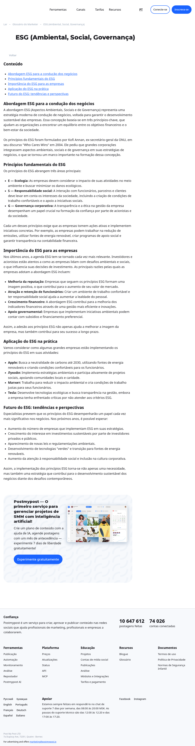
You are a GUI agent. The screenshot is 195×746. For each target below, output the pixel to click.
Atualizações (49, 659)
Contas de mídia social (94, 659)
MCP (45, 676)
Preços (46, 654)
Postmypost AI (12, 682)
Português (21, 704)
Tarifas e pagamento (93, 682)
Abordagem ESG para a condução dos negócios (42, 74)
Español (8, 715)
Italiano (20, 715)
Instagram (140, 699)
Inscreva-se (181, 9)
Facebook (124, 699)
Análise (7, 670)
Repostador (10, 676)
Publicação (10, 654)
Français (8, 710)
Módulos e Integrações (95, 676)
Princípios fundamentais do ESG (31, 79)
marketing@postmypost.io (43, 741)
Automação (10, 659)
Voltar (10, 55)
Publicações (88, 665)
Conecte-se (160, 9)
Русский (8, 699)
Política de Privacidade (171, 659)
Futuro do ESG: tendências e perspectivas (38, 94)
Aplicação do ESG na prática (28, 89)
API (44, 670)
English (7, 704)
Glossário (125, 659)
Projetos (86, 654)
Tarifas (99, 9)
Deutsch (21, 710)
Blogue (123, 654)
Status (46, 665)
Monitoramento (13, 665)
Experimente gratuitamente (38, 559)
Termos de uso (167, 654)
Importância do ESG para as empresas (36, 84)
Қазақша (22, 699)
